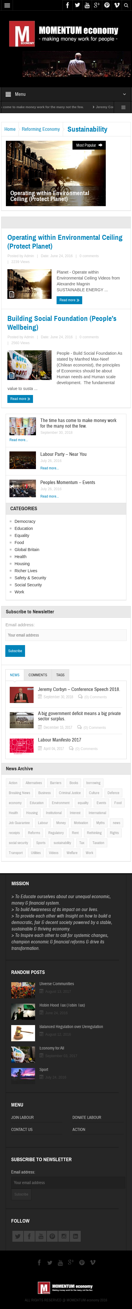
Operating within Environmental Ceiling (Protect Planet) (65, 242)
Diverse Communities (56, 984)
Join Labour (22, 1117)
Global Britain (26, 549)
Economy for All (51, 1048)
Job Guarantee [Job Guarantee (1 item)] (19, 823)
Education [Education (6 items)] (37, 803)
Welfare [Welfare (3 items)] (72, 853)
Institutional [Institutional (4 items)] (54, 813)
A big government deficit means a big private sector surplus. (79, 716)
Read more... (18, 440)
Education (23, 528)
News (14, 677)
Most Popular (89, 145)
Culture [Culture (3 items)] (94, 793)
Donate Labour (86, 1117)
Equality (21, 535)
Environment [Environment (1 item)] (61, 803)
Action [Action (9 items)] (13, 783)
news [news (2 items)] (116, 823)
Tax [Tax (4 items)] (81, 843)
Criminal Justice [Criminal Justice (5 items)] (70, 793)
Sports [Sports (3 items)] (40, 843)
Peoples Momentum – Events (67, 482)
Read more (70, 299)
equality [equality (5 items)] (83, 803)
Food (19, 542)
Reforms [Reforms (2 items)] (34, 833)
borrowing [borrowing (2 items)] (93, 783)
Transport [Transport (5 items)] (16, 853)
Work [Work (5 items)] (89, 853)
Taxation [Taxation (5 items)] (98, 843)
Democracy (24, 521)
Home (10, 129)
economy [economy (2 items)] (15, 803)
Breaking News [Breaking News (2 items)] (19, 793)
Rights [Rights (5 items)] (114, 833)
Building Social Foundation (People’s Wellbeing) (61, 323)
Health (20, 556)
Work (19, 592)
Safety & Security (30, 577)
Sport (43, 1069)
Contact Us (22, 1129)
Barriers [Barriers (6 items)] (55, 783)
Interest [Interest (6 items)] (75, 813)
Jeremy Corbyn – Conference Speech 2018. (79, 689)
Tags (60, 675)
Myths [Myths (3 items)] (100, 823)
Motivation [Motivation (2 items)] (81, 823)
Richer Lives (25, 570)
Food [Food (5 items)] (118, 803)
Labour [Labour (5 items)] (43, 823)
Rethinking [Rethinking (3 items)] (94, 833)
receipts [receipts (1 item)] (14, 833)
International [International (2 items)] (97, 813)
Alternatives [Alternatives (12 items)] (34, 783)
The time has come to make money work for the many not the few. (78, 423)
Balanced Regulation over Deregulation (71, 1027)
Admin (29, 256)
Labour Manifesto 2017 (59, 740)
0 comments (89, 256)
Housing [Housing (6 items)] (32, 813)
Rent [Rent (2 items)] (75, 833)
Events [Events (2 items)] (101, 803)
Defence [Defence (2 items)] (113, 793)
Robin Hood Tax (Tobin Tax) (62, 1005)
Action (78, 1129)
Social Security (28, 584)
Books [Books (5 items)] (74, 783)
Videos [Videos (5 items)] (53, 853)
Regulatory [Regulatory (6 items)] (56, 833)
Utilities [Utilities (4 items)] (36, 853)
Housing (21, 563)
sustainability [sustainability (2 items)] (62, 843)
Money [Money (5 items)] (61, 823)
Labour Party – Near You (63, 454)
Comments (38, 675)
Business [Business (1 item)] (44, 793)
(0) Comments (95, 697)
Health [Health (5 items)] (13, 813)
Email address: (19, 624)
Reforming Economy (41, 129)
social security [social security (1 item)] (18, 843)
